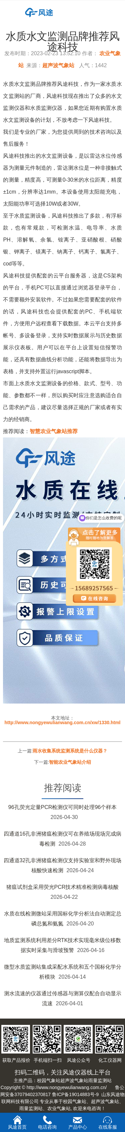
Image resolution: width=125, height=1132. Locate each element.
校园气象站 (48, 1080)
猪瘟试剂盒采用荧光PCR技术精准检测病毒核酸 (62, 887)
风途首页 (17, 1122)
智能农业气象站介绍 (70, 762)
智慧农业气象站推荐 (54, 431)
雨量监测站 (100, 1080)
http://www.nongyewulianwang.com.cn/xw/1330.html (63, 722)
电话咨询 (47, 1122)
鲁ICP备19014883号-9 (75, 1094)
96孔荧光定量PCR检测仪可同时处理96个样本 (62, 807)
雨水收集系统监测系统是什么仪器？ (70, 750)
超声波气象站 (58, 65)
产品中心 (77, 1123)
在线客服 (107, 1122)
